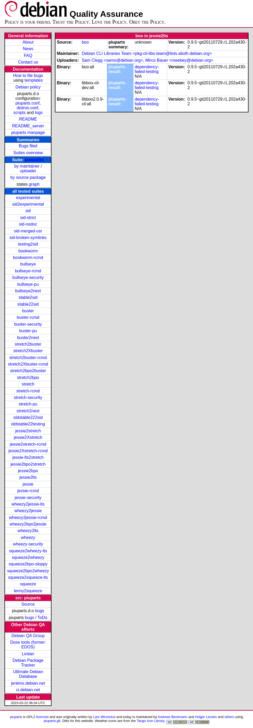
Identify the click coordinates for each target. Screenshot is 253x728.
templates (33, 80)
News (28, 48)
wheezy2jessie (28, 510)
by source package (28, 177)
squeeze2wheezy (28, 557)
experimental (28, 197)
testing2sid (28, 244)
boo (85, 42)
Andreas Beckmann (172, 717)
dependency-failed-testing (147, 69)
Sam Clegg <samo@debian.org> (112, 60)
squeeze (28, 584)
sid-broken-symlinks (28, 237)
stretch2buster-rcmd (28, 357)
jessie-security (28, 497)
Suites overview (28, 152)
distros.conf (27, 108)
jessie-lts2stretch (28, 457)
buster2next (28, 337)
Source (28, 604)
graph (34, 184)
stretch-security (28, 397)
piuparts (16, 717)
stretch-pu (28, 404)
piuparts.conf (28, 103)
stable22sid (28, 304)
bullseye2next (28, 291)
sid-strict (28, 217)
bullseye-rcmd (28, 271)
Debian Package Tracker (28, 662)
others (229, 717)
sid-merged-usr (28, 231)
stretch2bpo (28, 377)
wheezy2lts (28, 530)
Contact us (28, 62)
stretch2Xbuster (28, 351)
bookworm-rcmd (28, 257)
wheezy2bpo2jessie (28, 524)
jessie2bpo (28, 471)
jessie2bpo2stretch (28, 464)
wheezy (28, 537)
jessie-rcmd (28, 490)
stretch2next (28, 411)
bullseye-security (28, 277)
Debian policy (28, 87)
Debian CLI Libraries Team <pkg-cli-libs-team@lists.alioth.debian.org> (147, 53)
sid (27, 211)
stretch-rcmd (28, 391)
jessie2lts (34, 160)
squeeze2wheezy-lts (28, 551)
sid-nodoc (28, 224)
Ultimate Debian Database (28, 674)
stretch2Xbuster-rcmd (28, 364)
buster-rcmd (28, 317)
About (28, 42)
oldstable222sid (28, 417)
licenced (42, 717)
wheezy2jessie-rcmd (28, 517)
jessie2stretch (28, 431)
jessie (28, 484)
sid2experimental (28, 204)
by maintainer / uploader (28, 168)
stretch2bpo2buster (28, 370)
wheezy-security (28, 544)
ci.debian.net (28, 690)
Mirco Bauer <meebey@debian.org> (179, 60)
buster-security (28, 324)
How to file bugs (28, 75)
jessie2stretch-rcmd (28, 444)
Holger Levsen (206, 717)
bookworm (28, 251)
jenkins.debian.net (28, 683)
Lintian (28, 654)
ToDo (42, 617)
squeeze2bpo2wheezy (28, 571)
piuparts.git (52, 721)
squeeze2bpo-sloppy (28, 564)
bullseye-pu (28, 284)
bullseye (28, 264)
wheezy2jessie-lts (28, 504)
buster (28, 311)
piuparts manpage (28, 132)
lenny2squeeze (28, 591)
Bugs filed (28, 146)
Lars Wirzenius (104, 717)
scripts (19, 112)
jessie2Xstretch (28, 437)
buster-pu (28, 331)
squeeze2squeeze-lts (28, 577)
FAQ (28, 55)
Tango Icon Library (150, 721)
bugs (39, 611)
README (28, 119)
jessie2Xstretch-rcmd (28, 451)
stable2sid (28, 297)
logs (39, 112)
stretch (28, 384)
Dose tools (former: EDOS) (28, 644)
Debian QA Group (28, 635)
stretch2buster (28, 344)
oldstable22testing (28, 424)
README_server (28, 126)
